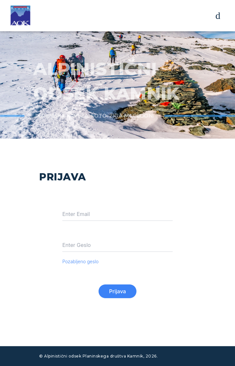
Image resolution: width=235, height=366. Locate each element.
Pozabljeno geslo (80, 261)
